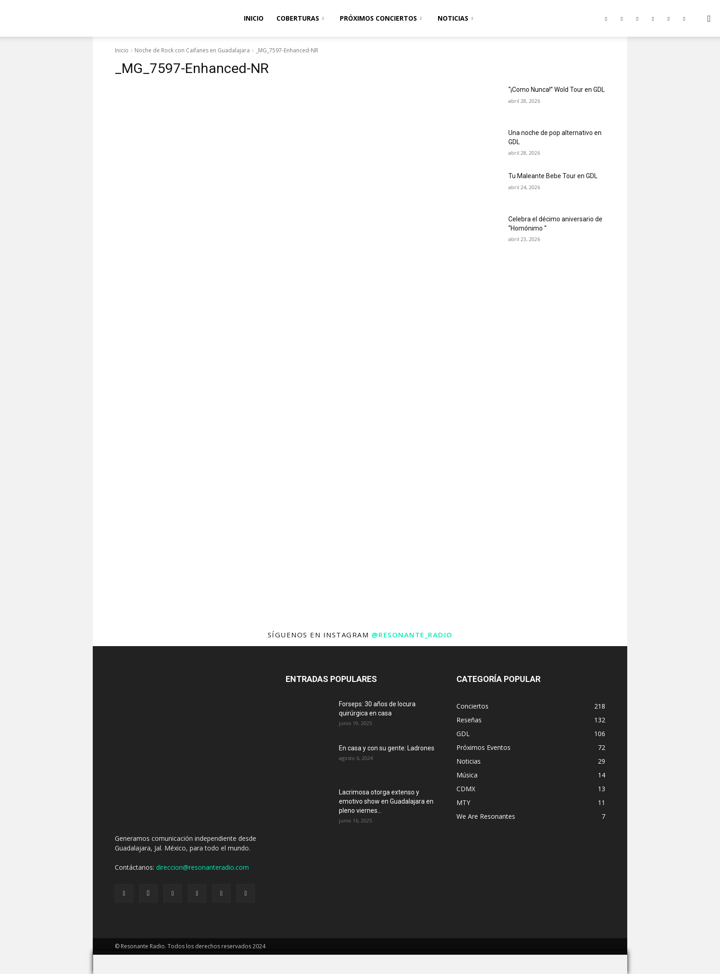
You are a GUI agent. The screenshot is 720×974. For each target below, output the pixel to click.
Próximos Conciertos (381, 18)
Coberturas (300, 18)
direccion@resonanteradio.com (202, 867)
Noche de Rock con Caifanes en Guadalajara (192, 50)
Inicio (254, 18)
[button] (709, 19)
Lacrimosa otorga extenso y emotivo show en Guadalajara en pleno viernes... (386, 801)
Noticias (455, 18)
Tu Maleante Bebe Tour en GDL (552, 176)
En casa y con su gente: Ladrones (386, 748)
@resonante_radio (412, 634)
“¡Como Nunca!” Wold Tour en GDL (556, 89)
